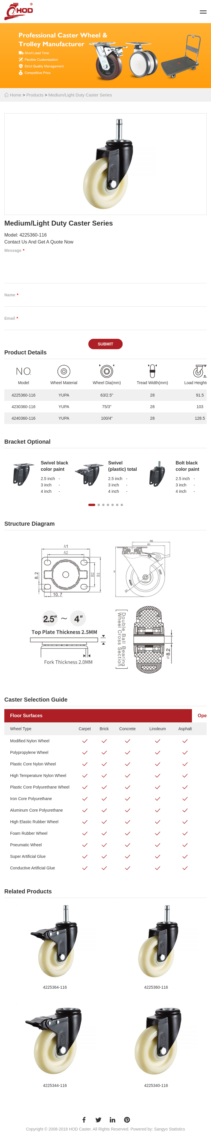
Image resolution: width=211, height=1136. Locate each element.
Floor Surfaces (26, 715)
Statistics (177, 1129)
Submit (105, 344)
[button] (91, 505)
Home (12, 94)
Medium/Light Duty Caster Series (80, 94)
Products (34, 94)
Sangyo (161, 1129)
